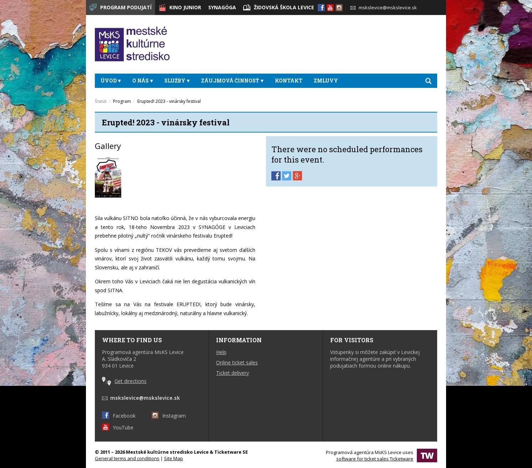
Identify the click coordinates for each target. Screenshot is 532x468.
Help (221, 352)
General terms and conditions (127, 458)
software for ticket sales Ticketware (374, 458)
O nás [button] (142, 80)
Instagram (169, 415)
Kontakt (288, 80)
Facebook (118, 415)
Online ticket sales (237, 362)
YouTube (117, 427)
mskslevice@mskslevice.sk (384, 7)
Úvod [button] (111, 80)
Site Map (173, 458)
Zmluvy (326, 80)
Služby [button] (177, 80)
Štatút (101, 101)
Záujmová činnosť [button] (232, 80)
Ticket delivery (232, 372)
